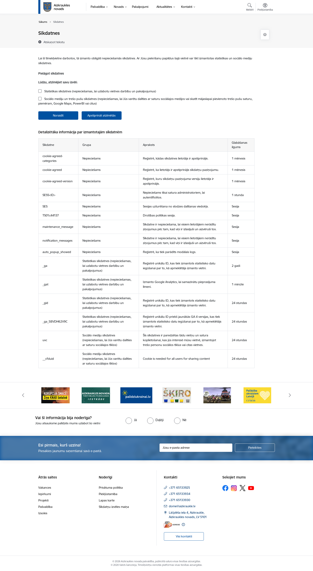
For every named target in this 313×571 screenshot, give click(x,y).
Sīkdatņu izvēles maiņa (114, 507)
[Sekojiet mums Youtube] (251, 487)
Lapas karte (107, 500)
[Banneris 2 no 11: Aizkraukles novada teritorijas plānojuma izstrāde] (96, 395)
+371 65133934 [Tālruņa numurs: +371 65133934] (179, 494)
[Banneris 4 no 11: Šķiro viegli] (176, 395)
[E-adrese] (172, 524)
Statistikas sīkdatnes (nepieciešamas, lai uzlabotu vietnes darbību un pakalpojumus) (100, 91)
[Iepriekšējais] (23, 395)
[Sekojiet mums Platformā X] (243, 488)
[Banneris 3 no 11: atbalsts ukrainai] (136, 395)
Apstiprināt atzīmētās (101, 115)
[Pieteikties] (255, 447)
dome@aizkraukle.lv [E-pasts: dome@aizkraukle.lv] (182, 506)
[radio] (131, 420)
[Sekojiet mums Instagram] (234, 488)
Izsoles (42, 513)
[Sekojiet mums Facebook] (225, 488)
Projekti (43, 500)
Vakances (44, 487)
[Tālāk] (290, 395)
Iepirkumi (44, 494)
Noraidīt (58, 115)
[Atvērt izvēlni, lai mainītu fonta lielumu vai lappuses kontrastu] (265, 7)
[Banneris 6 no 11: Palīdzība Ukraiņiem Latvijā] (257, 395)
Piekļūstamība (108, 494)
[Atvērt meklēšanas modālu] (250, 7)
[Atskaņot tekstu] (54, 42)
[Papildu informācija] (183, 524)
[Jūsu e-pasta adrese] (195, 447)
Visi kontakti (184, 536)
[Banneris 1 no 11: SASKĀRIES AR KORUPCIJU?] (55, 395)
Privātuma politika (111, 487)
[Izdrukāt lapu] (265, 35)
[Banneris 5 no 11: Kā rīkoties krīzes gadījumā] (217, 395)
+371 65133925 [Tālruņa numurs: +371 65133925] (179, 487)
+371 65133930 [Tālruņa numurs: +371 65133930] (179, 500)
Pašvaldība (45, 507)
